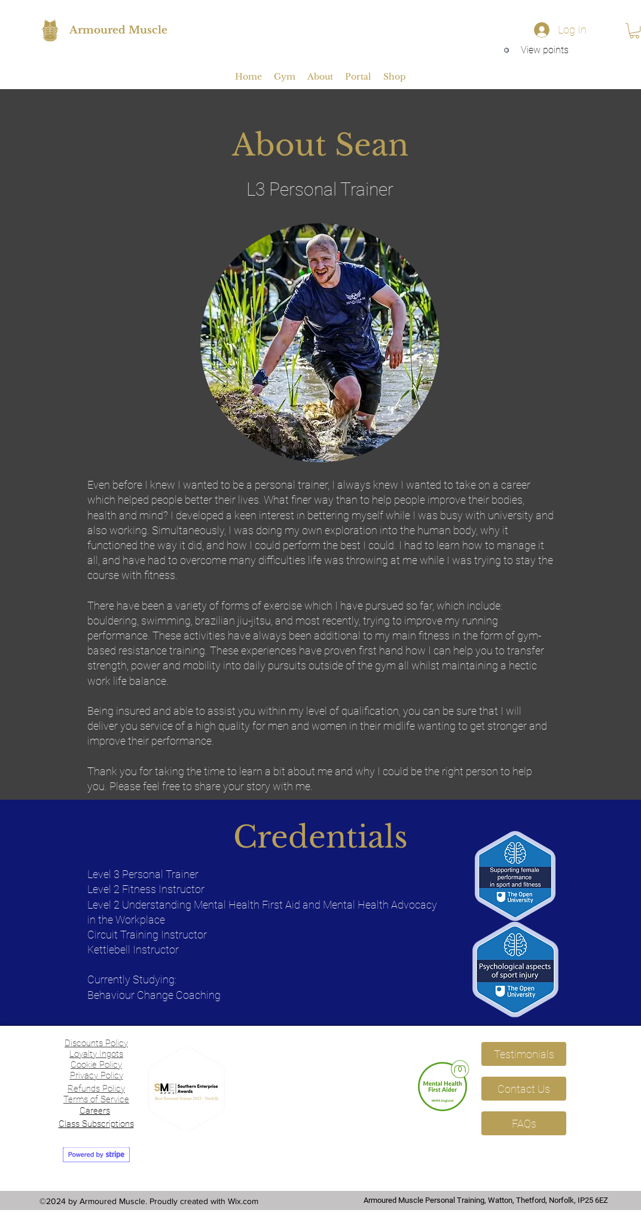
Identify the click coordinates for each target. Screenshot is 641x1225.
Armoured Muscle (118, 30)
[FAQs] (523, 1123)
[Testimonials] (523, 1054)
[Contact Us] (523, 1089)
